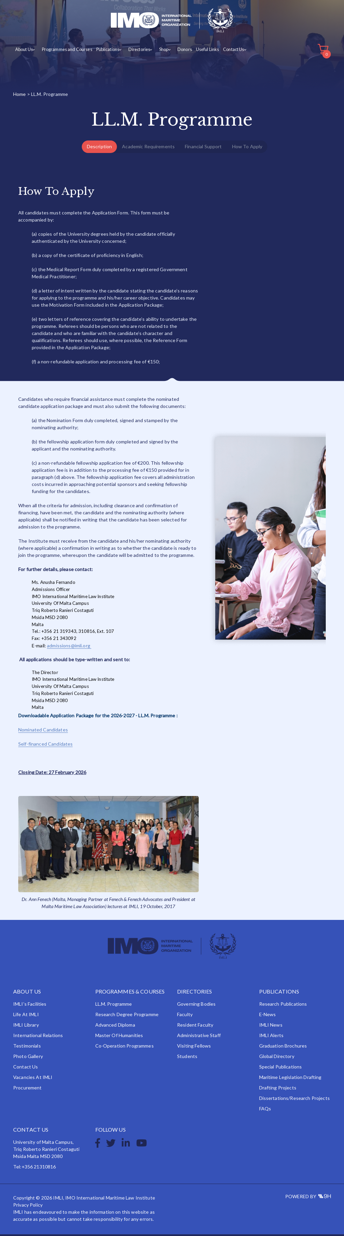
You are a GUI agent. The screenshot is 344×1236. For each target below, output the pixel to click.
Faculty (185, 1016)
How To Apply (247, 148)
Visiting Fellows (194, 1047)
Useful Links (200, 51)
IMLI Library (26, 1026)
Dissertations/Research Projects (294, 1100)
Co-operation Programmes (124, 1047)
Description (99, 148)
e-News (267, 1016)
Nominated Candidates (43, 732)
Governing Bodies (196, 1005)
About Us (23, 51)
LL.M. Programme (113, 1005)
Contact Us (226, 51)
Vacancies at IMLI (32, 1079)
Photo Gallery (28, 1058)
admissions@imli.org (69, 647)
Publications (105, 51)
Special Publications (280, 1068)
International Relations (38, 1037)
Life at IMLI (26, 1016)
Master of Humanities (119, 1037)
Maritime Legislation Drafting (290, 1079)
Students (187, 1058)
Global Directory (276, 1058)
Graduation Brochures (283, 1047)
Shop (158, 51)
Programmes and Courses (65, 51)
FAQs (265, 1110)
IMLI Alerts (271, 1037)
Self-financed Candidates (45, 746)
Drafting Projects (277, 1089)
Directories (135, 51)
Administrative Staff (199, 1037)
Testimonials (27, 1047)
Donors (178, 51)
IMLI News (270, 1026)
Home (19, 96)
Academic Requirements (148, 148)
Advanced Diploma (115, 1026)
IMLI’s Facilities (29, 1005)
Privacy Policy (28, 1206)
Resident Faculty (195, 1026)
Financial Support (203, 148)
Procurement (27, 1089)
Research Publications (283, 1005)
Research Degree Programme (127, 1016)
